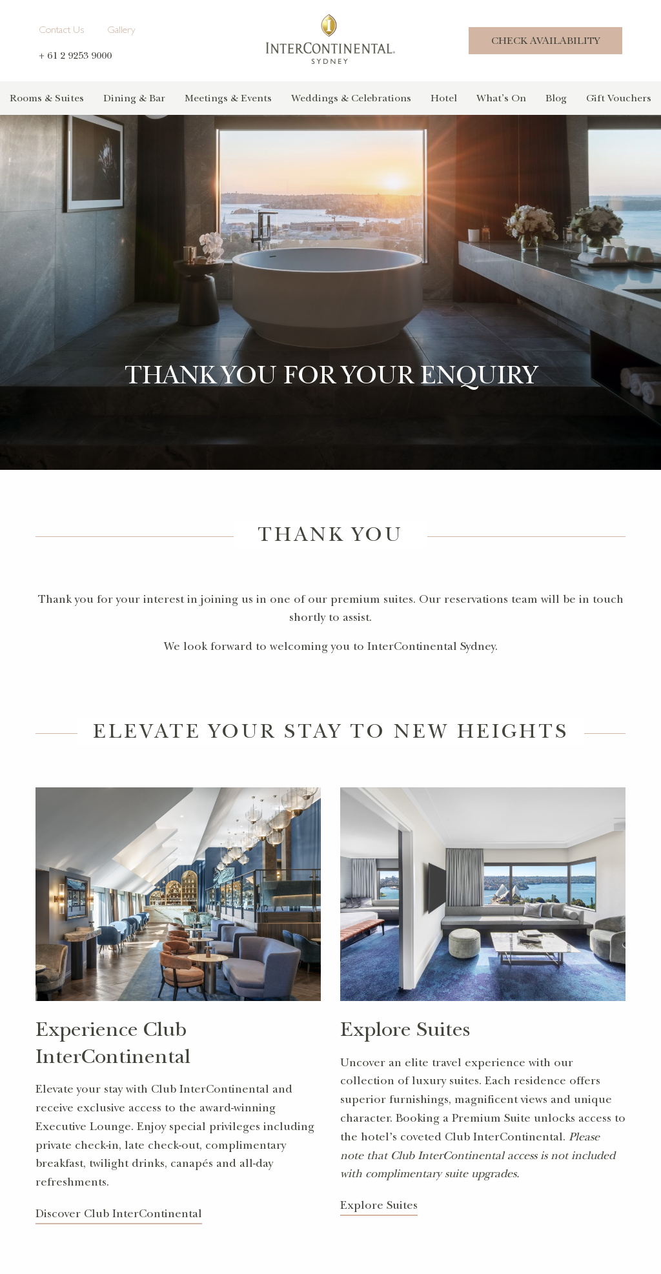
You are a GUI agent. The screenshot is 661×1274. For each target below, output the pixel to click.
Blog (556, 98)
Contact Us (61, 31)
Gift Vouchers (618, 98)
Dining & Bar (134, 98)
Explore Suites (379, 1205)
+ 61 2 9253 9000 (75, 55)
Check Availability (545, 40)
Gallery (121, 31)
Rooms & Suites (47, 98)
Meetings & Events (228, 98)
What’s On (501, 98)
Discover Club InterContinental (119, 1213)
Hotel (444, 98)
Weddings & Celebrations (351, 98)
